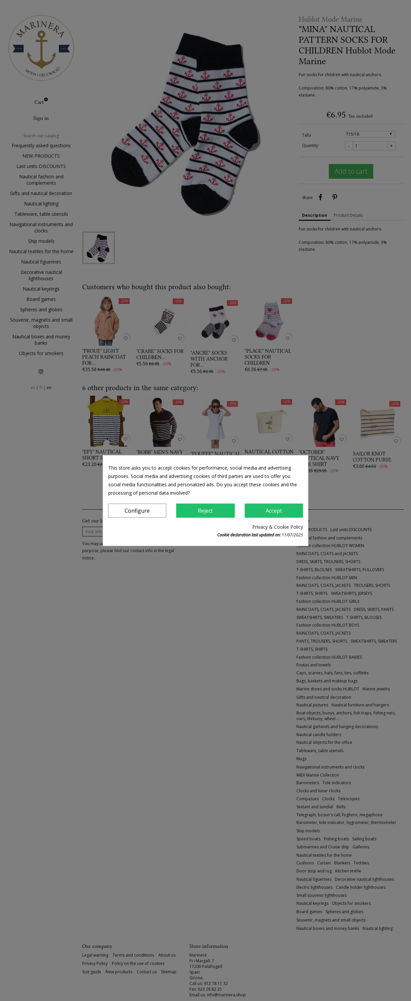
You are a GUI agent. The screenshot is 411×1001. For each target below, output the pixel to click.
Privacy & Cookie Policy (277, 527)
